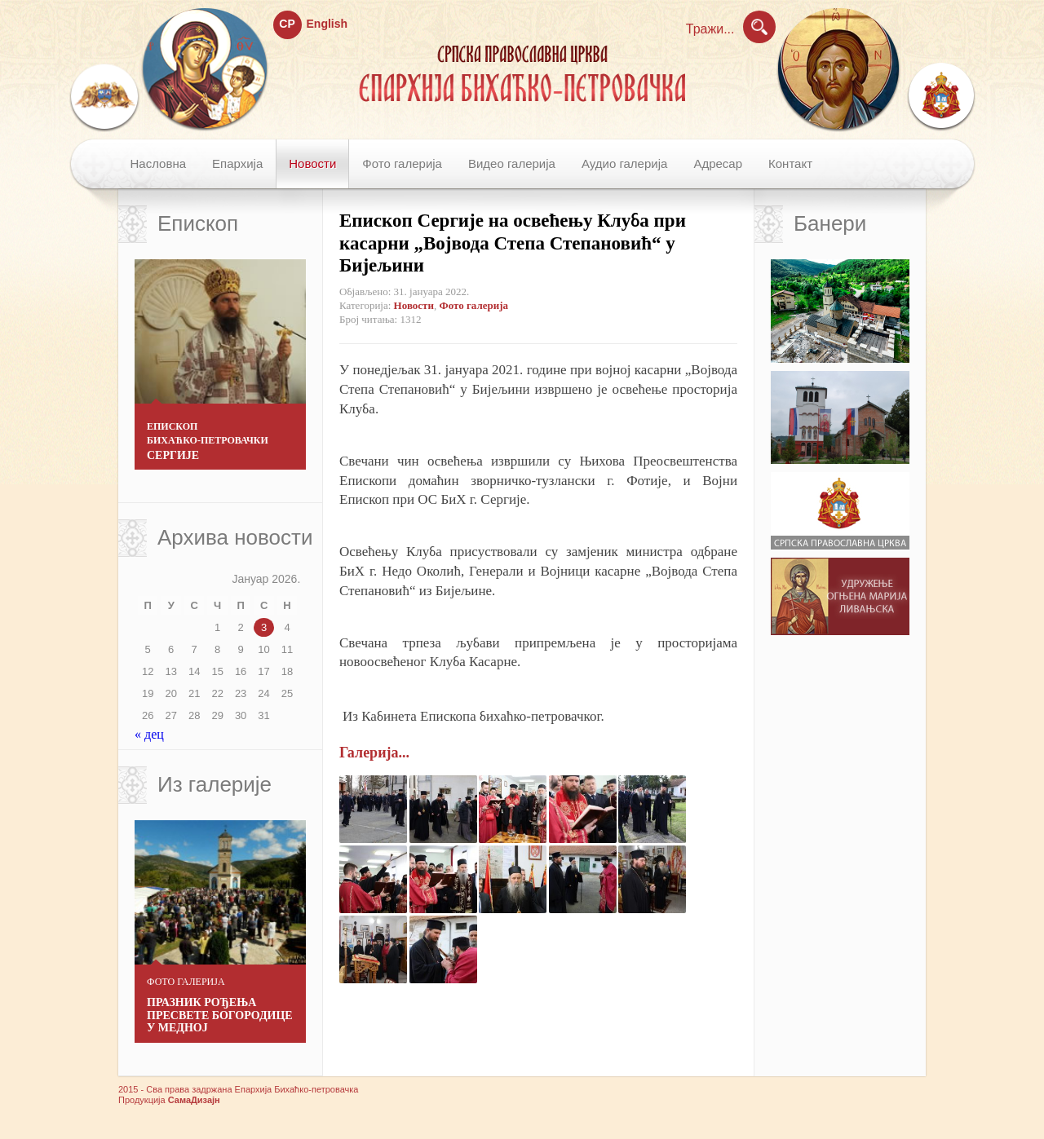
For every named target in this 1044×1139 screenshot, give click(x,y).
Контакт (790, 163)
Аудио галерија (624, 163)
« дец (149, 734)
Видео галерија (511, 163)
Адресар (717, 163)
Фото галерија (402, 163)
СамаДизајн (194, 1100)
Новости (312, 163)
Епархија (237, 163)
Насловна (158, 163)
